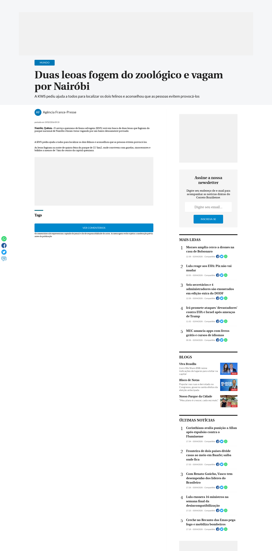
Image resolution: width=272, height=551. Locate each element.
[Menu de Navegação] (25, 4)
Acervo (102, 4)
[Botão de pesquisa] (36, 4)
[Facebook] (230, 6)
